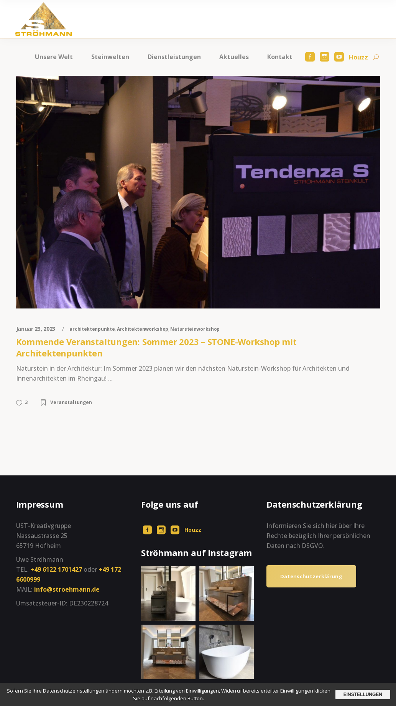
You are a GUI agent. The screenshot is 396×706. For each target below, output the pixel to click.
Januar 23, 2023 (36, 328)
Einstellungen (362, 694)
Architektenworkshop (142, 329)
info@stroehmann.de (67, 589)
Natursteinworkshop (195, 329)
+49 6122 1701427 (56, 569)
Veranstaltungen (71, 402)
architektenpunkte (92, 329)
